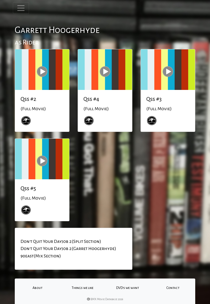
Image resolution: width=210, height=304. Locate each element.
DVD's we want (127, 288)
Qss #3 (154, 99)
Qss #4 (91, 99)
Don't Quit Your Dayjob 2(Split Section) (61, 241)
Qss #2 (28, 99)
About (37, 288)
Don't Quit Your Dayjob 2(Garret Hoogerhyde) (68, 248)
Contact (172, 288)
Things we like (83, 288)
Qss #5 (28, 188)
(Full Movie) (33, 108)
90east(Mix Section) (41, 256)
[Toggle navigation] (21, 8)
